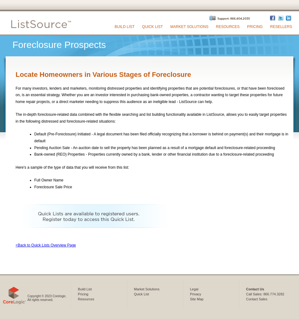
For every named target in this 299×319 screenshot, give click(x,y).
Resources (228, 27)
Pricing (255, 27)
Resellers (281, 27)
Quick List (152, 27)
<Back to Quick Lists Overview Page (46, 245)
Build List (125, 27)
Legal (194, 289)
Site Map (196, 299)
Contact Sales (256, 299)
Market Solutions (189, 27)
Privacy (195, 294)
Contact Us (255, 289)
